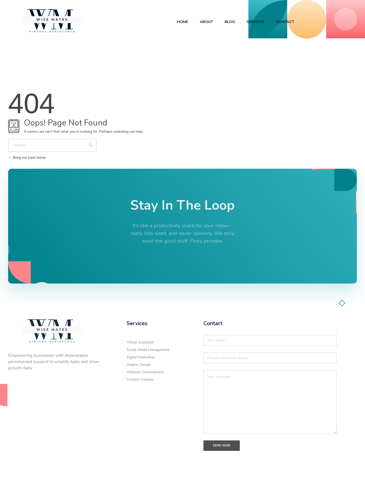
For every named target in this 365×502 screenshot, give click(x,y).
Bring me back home (27, 157)
